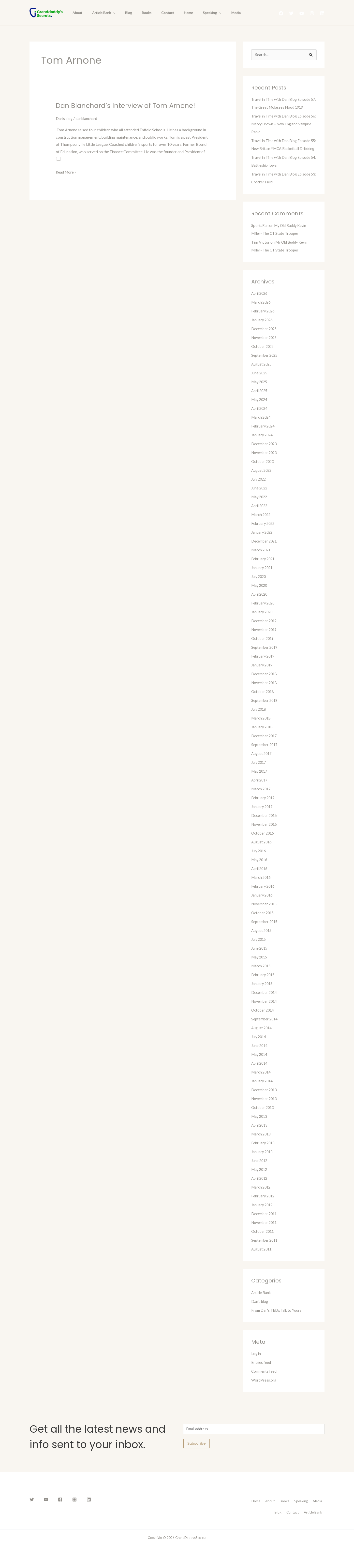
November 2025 (265, 345)
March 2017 (261, 797)
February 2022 (263, 531)
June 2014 (259, 1053)
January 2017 (262, 814)
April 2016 (260, 876)
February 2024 (263, 434)
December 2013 (265, 1098)
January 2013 (262, 1160)
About (76, 13)
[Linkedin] (322, 13)
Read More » (66, 171)
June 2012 (259, 1168)
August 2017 (262, 761)
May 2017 (260, 779)
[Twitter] (291, 13)
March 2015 (261, 974)
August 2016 (262, 850)
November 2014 (265, 1009)
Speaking (193, 12)
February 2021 (263, 567)
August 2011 (262, 1257)
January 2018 (262, 735)
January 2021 (262, 576)
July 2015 (259, 947)
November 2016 (265, 832)
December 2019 (265, 629)
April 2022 (260, 514)
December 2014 (265, 1000)
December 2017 (265, 744)
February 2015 (263, 983)
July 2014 (259, 1045)
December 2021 (265, 549)
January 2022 (262, 540)
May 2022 (260, 505)
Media (214, 13)
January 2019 (262, 673)
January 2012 (262, 1213)
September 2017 (265, 752)
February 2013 (263, 1151)
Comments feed (264, 1379)
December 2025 (265, 337)
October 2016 (263, 841)
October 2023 (263, 469)
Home (172, 13)
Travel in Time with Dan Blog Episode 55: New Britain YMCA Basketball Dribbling (282, 149)
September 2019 (265, 655)
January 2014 (262, 1089)
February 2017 (263, 806)
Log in (256, 1361)
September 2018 (265, 708)
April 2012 (260, 1186)
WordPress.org (264, 1388)
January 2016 (262, 903)
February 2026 (263, 319)
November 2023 (265, 460)
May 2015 (260, 965)
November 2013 (265, 1106)
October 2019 (263, 646)
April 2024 (260, 416)
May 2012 (260, 1177)
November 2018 (265, 691)
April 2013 (260, 1133)
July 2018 (259, 717)
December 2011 (265, 1222)
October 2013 (263, 1115)
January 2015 (262, 991)
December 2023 (265, 452)
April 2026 (260, 301)
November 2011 (265, 1230)
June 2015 (259, 956)
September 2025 (265, 363)
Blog (121, 13)
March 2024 (261, 425)
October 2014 (263, 1018)
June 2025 (259, 381)
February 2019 (263, 664)
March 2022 (261, 522)
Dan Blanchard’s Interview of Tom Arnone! (132, 105)
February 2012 (263, 1204)
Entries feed (261, 1370)
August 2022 (262, 478)
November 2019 (265, 637)
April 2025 (260, 399)
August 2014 (262, 1036)
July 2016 (259, 859)
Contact (154, 13)
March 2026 (261, 310)
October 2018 (263, 699)
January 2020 (262, 620)
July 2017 (259, 770)
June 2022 (259, 496)
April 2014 (260, 1071)
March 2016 (261, 885)
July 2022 (259, 487)
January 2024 (262, 443)
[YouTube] (301, 13)
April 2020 (260, 602)
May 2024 (260, 407)
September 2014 (265, 1027)
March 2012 (261, 1195)
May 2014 (260, 1062)
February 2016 (263, 894)
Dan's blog (65, 118)
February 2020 (263, 611)
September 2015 (265, 929)
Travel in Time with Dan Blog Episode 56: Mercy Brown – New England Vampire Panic (282, 124)
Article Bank (99, 12)
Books (136, 13)
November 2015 (265, 912)
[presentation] (108, 12)
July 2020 (259, 584)
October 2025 (263, 354)
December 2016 (265, 823)
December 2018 (265, 682)
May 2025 (260, 390)
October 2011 (263, 1239)
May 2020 (260, 593)
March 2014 (261, 1080)
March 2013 (261, 1142)
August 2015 (262, 938)
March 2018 (261, 726)
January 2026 (262, 328)
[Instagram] (312, 13)
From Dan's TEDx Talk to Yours (277, 1318)
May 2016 (260, 868)
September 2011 (265, 1248)
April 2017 (260, 788)
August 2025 (262, 372)
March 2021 (261, 558)
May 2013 (260, 1124)
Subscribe (196, 1453)
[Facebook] (281, 13)
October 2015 (263, 921)
